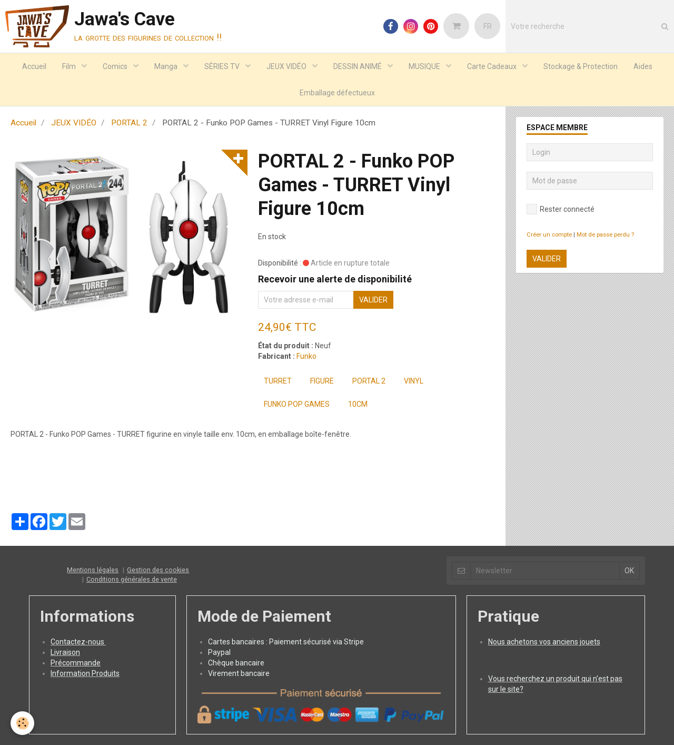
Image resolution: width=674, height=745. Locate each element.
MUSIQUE (425, 66)
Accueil (34, 66)
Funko (306, 356)
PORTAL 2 (129, 123)
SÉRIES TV (222, 66)
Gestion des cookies (158, 570)
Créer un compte (549, 234)
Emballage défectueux (337, 93)
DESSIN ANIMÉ (358, 66)
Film (69, 66)
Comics (116, 66)
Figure (322, 381)
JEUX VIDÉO (287, 66)
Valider (373, 300)
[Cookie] (22, 723)
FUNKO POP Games (297, 404)
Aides (642, 66)
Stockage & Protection (580, 66)
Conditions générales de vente (131, 579)
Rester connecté (560, 209)
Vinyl (413, 381)
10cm (358, 404)
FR (487, 26)
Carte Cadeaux (492, 66)
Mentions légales (92, 570)
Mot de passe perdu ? (605, 234)
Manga (166, 66)
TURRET (278, 381)
